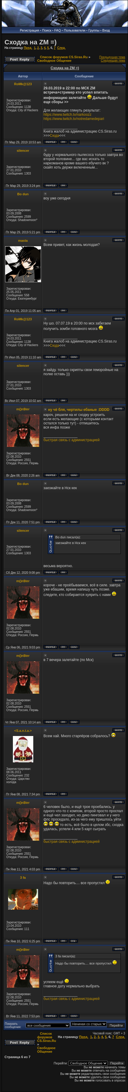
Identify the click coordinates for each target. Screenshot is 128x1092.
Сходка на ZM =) (30, 42)
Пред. (28, 47)
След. (61, 47)
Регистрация (29, 30)
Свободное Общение (54, 60)
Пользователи (74, 30)
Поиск (46, 30)
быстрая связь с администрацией (71, 440)
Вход (106, 30)
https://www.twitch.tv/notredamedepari (73, 119)
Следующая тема (113, 60)
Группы (94, 30)
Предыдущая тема (112, 57)
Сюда (54, 135)
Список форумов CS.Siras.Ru (64, 57)
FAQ (57, 30)
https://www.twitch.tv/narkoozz (67, 114)
